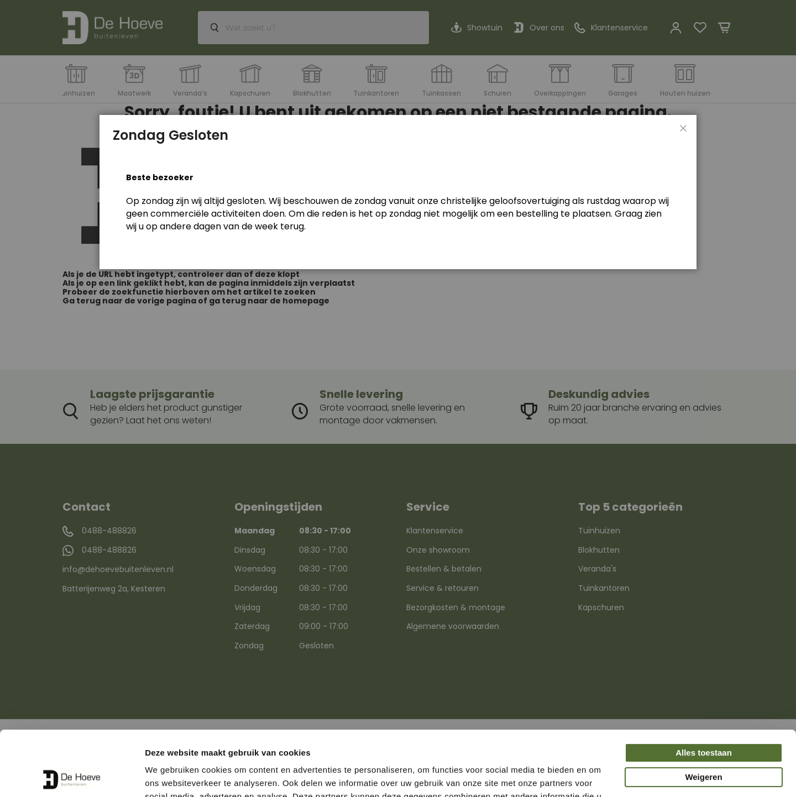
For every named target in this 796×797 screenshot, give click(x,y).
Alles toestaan (703, 688)
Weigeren (703, 712)
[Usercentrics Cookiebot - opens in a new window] (71, 775)
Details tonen (171, 775)
